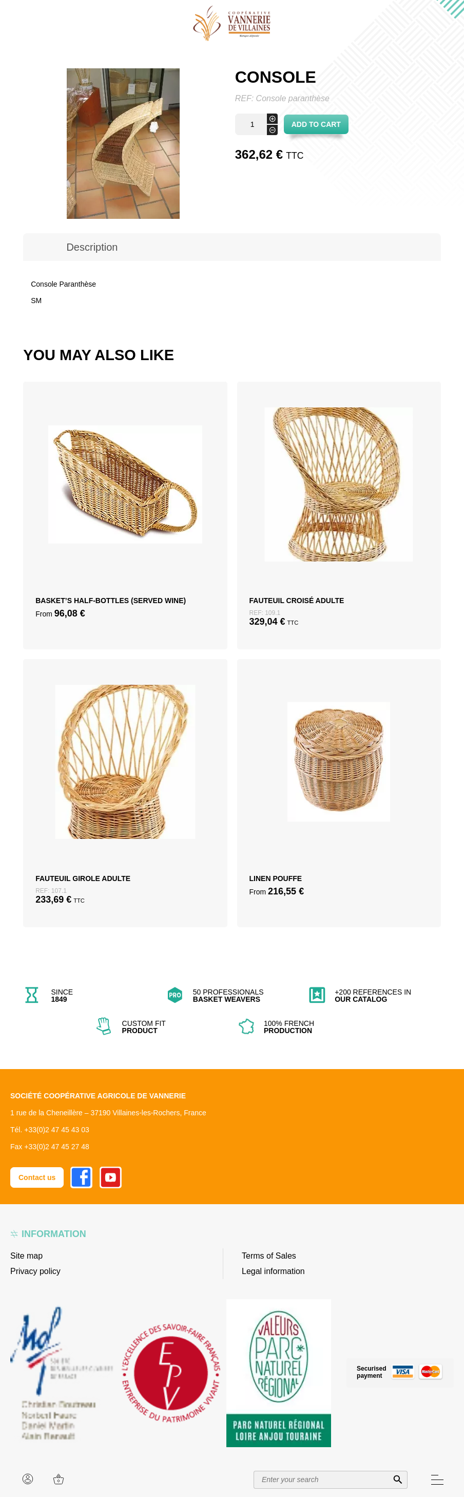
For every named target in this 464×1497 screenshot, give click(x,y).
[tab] (92, 247)
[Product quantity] (256, 124)
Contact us (36, 1177)
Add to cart (316, 124)
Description (92, 247)
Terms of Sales (269, 1255)
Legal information (273, 1271)
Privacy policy (35, 1271)
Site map (26, 1255)
